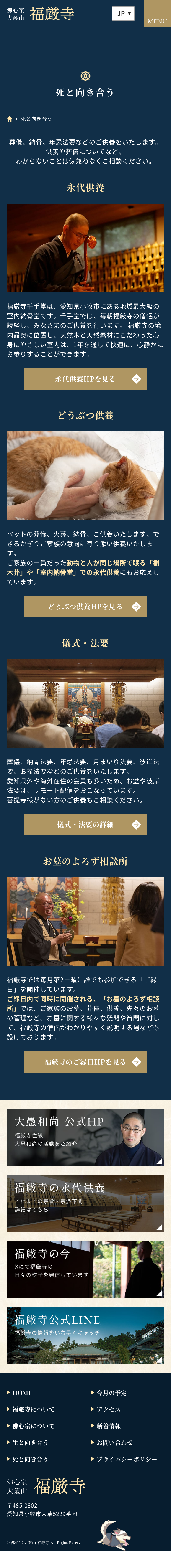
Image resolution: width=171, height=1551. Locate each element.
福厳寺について (33, 1409)
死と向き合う (30, 1459)
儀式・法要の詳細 (85, 824)
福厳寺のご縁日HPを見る (85, 1061)
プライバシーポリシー (127, 1459)
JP (121, 13)
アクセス (109, 1409)
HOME (22, 1392)
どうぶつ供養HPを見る (85, 606)
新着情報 (109, 1426)
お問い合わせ (115, 1442)
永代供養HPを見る (85, 378)
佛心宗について (33, 1426)
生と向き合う (30, 1442)
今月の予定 (112, 1392)
